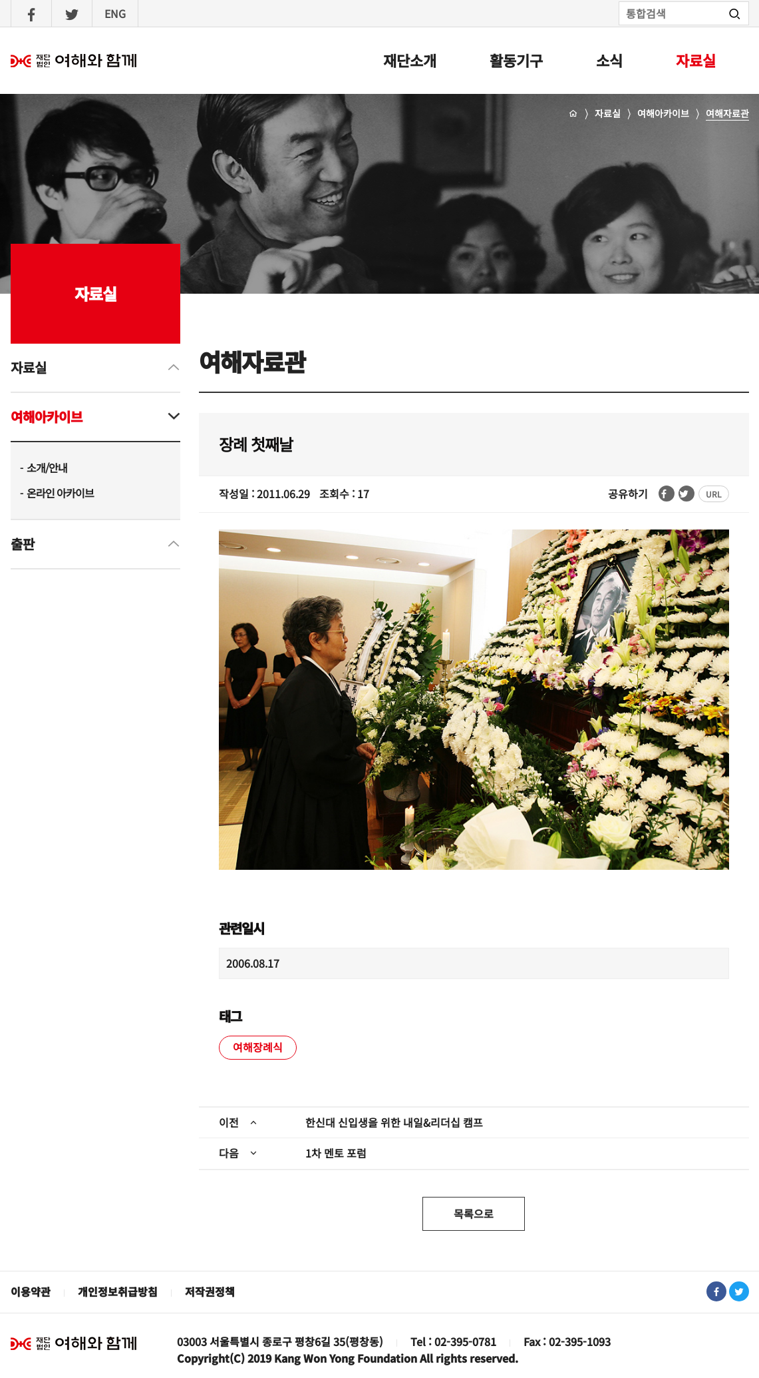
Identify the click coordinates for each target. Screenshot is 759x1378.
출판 (23, 543)
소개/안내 (47, 468)
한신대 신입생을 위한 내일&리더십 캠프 (394, 1122)
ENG (115, 13)
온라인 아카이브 (60, 493)
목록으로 (474, 1213)
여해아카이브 (663, 113)
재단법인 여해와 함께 (74, 1343)
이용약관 (31, 1291)
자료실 (696, 60)
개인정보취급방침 (118, 1291)
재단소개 (409, 60)
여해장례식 (258, 1047)
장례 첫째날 (256, 444)
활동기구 (516, 60)
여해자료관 (727, 113)
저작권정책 (210, 1291)
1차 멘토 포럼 (336, 1153)
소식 (609, 60)
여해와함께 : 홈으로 (74, 60)
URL (714, 494)
